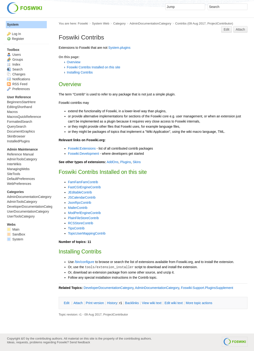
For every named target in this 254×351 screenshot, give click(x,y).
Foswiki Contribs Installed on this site (93, 67)
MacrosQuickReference (24, 117)
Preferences (18, 89)
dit (67, 303)
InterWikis (14, 164)
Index (13, 64)
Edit (226, 29)
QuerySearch (16, 126)
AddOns (113, 162)
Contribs (180, 23)
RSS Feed (17, 84)
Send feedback (80, 342)
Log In (16, 34)
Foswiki (83, 23)
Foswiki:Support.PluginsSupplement (207, 288)
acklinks (132, 303)
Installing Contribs (80, 72)
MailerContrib (77, 208)
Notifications (18, 79)
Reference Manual (20, 154)
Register (18, 39)
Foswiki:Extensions (82, 148)
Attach (240, 29)
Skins (137, 162)
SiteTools (13, 174)
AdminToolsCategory (22, 159)
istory (112, 303)
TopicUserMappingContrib (86, 233)
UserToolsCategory (21, 216)
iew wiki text (152, 303)
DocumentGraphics (21, 131)
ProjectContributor (219, 23)
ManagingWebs (18, 169)
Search (15, 69)
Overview (73, 62)
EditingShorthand (19, 107)
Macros (12, 112)
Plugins (125, 162)
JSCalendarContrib (81, 197)
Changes (16, 74)
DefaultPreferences (21, 179)
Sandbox (16, 234)
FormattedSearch (19, 121)
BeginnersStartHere (21, 102)
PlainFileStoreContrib (83, 218)
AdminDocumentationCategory (150, 23)
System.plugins (119, 47)
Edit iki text (174, 303)
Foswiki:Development (83, 153)
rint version (95, 303)
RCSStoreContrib (80, 223)
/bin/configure (84, 262)
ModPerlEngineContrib (84, 213)
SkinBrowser (16, 136)
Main (13, 229)
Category (119, 23)
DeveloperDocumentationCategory (108, 288)
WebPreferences (19, 184)
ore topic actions (199, 303)
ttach (78, 303)
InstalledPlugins (18, 141)
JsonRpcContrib (79, 202)
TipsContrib (76, 228)
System (13, 24)
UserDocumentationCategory (28, 211)
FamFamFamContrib (83, 182)
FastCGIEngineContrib (84, 187)
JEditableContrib (80, 192)
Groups (15, 59)
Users (14, 54)
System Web (100, 23)
